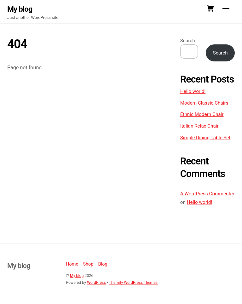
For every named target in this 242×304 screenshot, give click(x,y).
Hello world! (193, 91)
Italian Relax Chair (199, 126)
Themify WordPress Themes (133, 282)
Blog (102, 264)
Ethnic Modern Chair (202, 114)
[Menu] (226, 9)
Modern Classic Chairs (204, 103)
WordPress (96, 282)
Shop (88, 264)
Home (72, 264)
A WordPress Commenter (207, 194)
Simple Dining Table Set (205, 138)
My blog (77, 275)
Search (187, 40)
